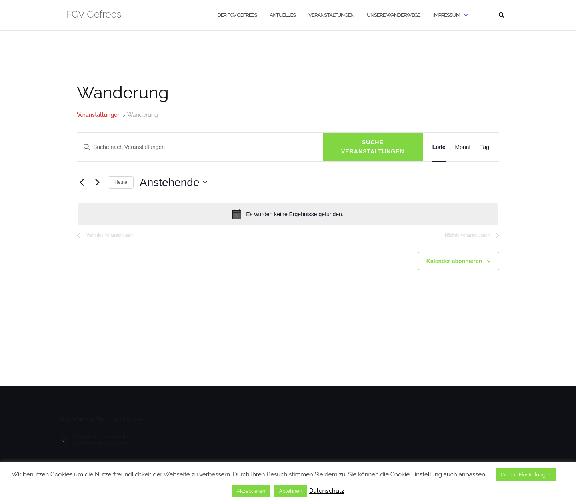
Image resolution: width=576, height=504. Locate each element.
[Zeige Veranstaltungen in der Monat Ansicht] (463, 147)
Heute (120, 182)
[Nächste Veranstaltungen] (97, 182)
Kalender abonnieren (454, 261)
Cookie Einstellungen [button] (526, 475)
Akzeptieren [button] (250, 491)
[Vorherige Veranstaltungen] (81, 182)
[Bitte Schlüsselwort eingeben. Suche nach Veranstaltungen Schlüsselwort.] (200, 147)
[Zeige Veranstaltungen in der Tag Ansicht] (484, 147)
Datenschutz (326, 490)
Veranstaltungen (331, 15)
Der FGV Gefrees (237, 15)
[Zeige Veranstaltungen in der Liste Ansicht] (439, 147)
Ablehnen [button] (290, 491)
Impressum (446, 15)
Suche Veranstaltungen (372, 147)
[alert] (288, 214)
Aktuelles (283, 15)
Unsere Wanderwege (393, 15)
